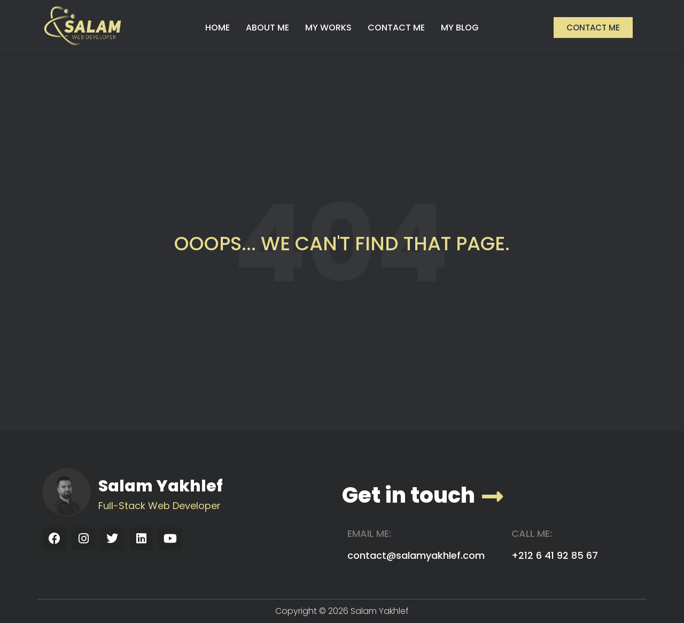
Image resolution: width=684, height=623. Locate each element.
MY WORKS (328, 27)
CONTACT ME (396, 27)
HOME (217, 27)
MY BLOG (460, 27)
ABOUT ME (267, 27)
